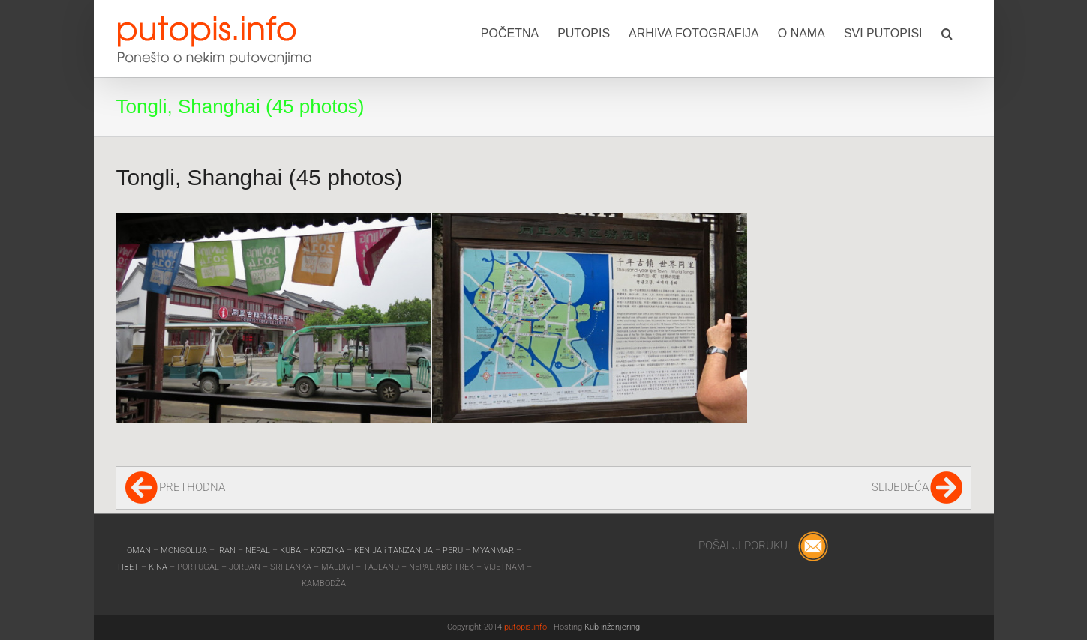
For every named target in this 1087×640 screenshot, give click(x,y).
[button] (947, 32)
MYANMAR (494, 550)
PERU (454, 550)
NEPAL (258, 550)
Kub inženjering (612, 627)
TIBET (127, 567)
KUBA (290, 550)
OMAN (140, 550)
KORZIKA (327, 550)
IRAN (227, 550)
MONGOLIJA (185, 550)
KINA (159, 567)
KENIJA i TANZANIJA (393, 550)
